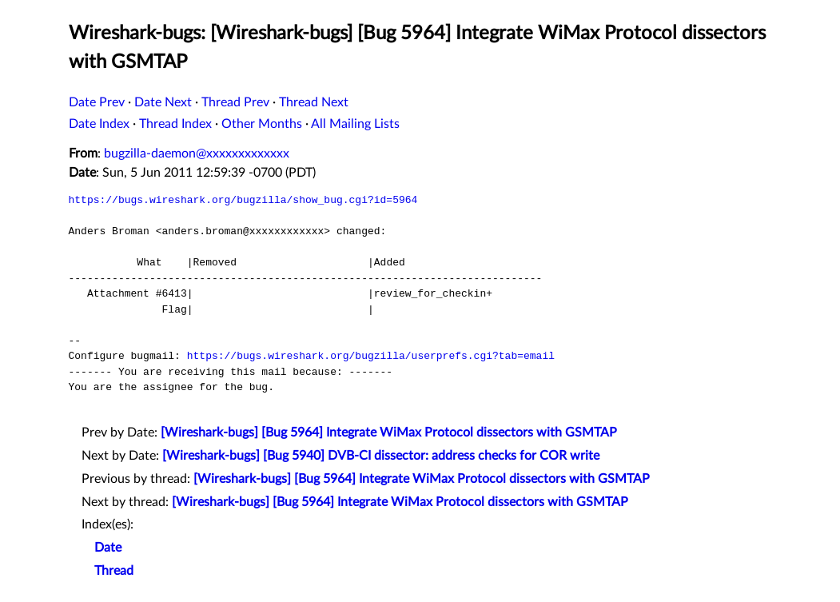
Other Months (261, 124)
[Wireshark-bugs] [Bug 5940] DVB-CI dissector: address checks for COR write (380, 455)
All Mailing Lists (355, 124)
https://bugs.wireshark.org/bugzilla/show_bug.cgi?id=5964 (243, 200)
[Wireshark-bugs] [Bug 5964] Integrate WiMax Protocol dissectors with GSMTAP (389, 432)
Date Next (163, 102)
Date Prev (97, 102)
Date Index (99, 124)
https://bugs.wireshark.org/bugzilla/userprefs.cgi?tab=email (371, 356)
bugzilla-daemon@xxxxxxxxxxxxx (196, 153)
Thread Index (175, 124)
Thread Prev (235, 102)
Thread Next (313, 102)
